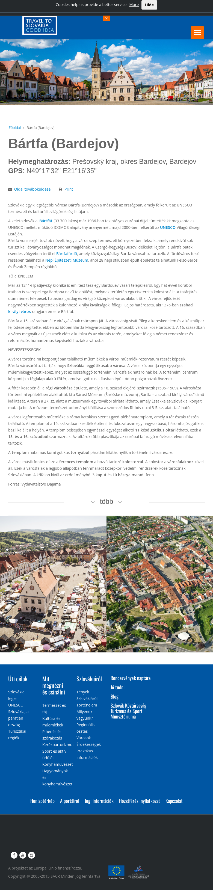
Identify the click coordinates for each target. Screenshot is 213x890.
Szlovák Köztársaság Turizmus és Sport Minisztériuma (128, 711)
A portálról (69, 800)
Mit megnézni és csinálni (53, 685)
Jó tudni (118, 687)
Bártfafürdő (66, 253)
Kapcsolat (174, 800)
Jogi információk (99, 800)
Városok (83, 737)
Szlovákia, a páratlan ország (18, 718)
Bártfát (45, 220)
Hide (149, 4)
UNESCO (168, 227)
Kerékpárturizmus (58, 744)
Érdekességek (88, 744)
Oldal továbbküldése (32, 189)
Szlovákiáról (89, 678)
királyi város (19, 311)
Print (68, 189)
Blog (115, 696)
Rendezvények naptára (130, 677)
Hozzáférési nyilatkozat (139, 800)
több (106, 501)
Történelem (86, 705)
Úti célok (17, 678)
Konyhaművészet (57, 764)
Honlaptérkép (42, 800)
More (134, 4)
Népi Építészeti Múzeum (66, 260)
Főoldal (15, 127)
